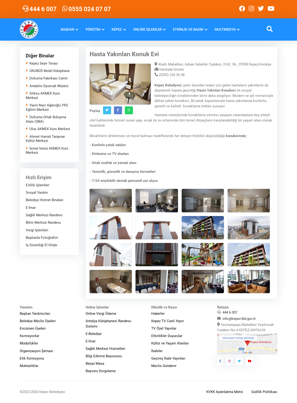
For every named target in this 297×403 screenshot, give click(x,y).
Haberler (158, 313)
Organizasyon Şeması (36, 351)
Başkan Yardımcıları (35, 313)
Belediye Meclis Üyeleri (38, 321)
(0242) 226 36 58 (169, 75)
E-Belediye (94, 334)
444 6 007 (230, 312)
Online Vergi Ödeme (101, 313)
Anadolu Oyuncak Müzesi (47, 86)
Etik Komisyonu (32, 358)
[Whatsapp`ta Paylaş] (129, 110)
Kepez (117, 29)
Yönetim (92, 29)
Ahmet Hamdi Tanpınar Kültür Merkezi (45, 138)
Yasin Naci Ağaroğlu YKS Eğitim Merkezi (47, 107)
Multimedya (225, 29)
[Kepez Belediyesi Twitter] (261, 9)
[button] (269, 29)
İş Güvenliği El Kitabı (41, 245)
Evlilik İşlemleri (37, 185)
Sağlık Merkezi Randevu (44, 215)
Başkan (67, 29)
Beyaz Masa (95, 363)
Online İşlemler (147, 29)
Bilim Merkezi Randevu (43, 223)
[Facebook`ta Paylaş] (118, 110)
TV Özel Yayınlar (163, 328)
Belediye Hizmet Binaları (44, 200)
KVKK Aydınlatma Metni (224, 392)
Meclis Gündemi (163, 366)
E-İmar (31, 208)
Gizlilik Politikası (264, 392)
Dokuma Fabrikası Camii (47, 78)
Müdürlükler (29, 343)
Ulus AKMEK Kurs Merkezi (48, 129)
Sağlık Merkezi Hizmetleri (105, 349)
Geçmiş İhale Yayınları (168, 358)
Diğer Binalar (40, 56)
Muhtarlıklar (29, 366)
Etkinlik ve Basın (188, 29)
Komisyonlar (29, 336)
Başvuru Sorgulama (101, 371)
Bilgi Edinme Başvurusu (104, 356)
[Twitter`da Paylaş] (107, 110)
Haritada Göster (169, 69)
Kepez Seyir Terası (42, 63)
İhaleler (157, 351)
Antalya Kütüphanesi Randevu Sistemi (108, 323)
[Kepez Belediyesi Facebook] (242, 9)
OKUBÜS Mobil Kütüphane (48, 71)
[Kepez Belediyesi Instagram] (251, 9)
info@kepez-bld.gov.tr (239, 319)
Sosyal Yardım (37, 192)
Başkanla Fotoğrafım (42, 238)
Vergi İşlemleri (37, 230)
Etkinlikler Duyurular (166, 336)
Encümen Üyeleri (33, 328)
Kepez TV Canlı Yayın (167, 321)
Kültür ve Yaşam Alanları (170, 343)
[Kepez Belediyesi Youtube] (271, 9)
